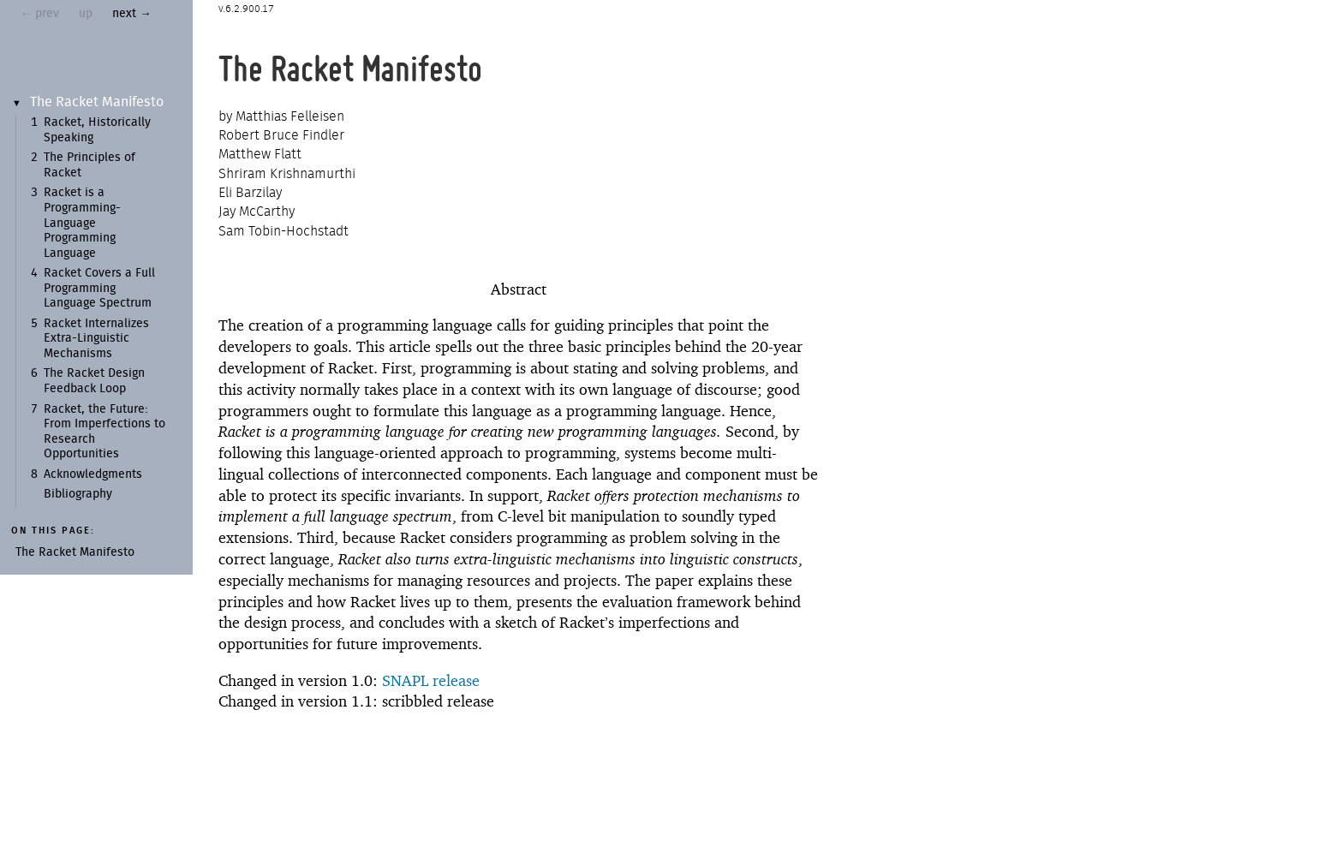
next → (132, 14)
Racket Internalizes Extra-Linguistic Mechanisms (96, 339)
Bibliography (78, 494)
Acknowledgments (93, 474)
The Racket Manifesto (97, 102)
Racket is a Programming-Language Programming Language (82, 223)
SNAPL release (431, 680)
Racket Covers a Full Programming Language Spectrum (99, 288)
